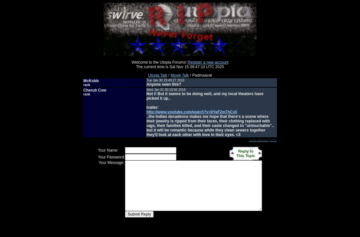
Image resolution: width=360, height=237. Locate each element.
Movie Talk (180, 75)
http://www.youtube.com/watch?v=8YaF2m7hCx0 (191, 112)
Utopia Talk (157, 75)
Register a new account (207, 62)
